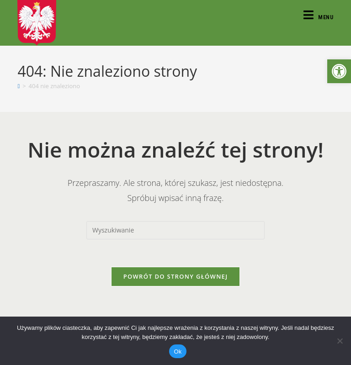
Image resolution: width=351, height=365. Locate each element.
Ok (177, 351)
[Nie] (339, 340)
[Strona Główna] (18, 86)
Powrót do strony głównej (175, 276)
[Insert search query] (175, 230)
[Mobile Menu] (318, 17)
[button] (339, 71)
